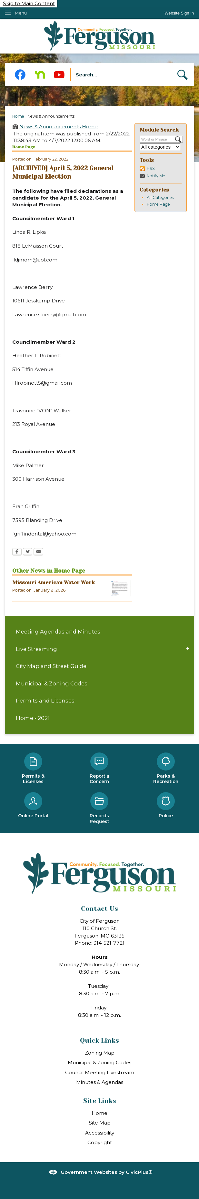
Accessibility (99, 1133)
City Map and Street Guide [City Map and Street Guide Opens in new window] (51, 666)
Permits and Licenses (45, 700)
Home (18, 116)
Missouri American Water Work (53, 582)
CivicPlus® (139, 1172)
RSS (151, 168)
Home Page (158, 204)
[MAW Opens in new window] (120, 588)
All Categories (160, 197)
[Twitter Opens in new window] (27, 552)
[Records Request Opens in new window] (99, 808)
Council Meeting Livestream (99, 1072)
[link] (179, 13)
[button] (182, 75)
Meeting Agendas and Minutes (58, 631)
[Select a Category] (160, 146)
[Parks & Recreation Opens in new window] (166, 768)
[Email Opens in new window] (38, 552)
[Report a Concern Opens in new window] (99, 768)
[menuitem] (99, 631)
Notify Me (156, 175)
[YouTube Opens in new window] (59, 74)
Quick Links (99, 1040)
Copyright (99, 1142)
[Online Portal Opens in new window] (33, 805)
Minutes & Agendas (99, 1082)
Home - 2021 (33, 718)
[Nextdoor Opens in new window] (40, 74)
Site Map (100, 1123)
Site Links (99, 1101)
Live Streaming (36, 649)
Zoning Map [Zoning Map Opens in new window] (99, 1053)
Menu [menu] (21, 12)
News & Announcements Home (58, 126)
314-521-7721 (109, 943)
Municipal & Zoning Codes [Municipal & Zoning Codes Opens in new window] (51, 683)
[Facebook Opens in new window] (20, 74)
